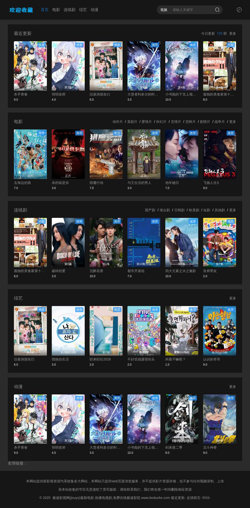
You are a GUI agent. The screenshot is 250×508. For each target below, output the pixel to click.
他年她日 (172, 183)
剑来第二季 (173, 447)
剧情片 (205, 122)
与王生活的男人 (139, 183)
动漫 (94, 10)
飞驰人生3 (211, 183)
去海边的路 (22, 183)
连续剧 (69, 10)
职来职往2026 (100, 359)
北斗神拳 (210, 447)
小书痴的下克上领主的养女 (181, 94)
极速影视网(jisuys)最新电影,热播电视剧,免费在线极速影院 (96, 498)
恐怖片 (191, 122)
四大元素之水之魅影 (180, 271)
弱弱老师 (58, 94)
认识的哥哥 (211, 359)
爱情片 (147, 122)
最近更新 (178, 498)
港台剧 (165, 210)
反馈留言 (193, 498)
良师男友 (210, 271)
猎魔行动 (96, 183)
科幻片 (161, 122)
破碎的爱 (58, 271)
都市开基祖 (136, 271)
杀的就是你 (60, 183)
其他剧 (220, 210)
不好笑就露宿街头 (141, 359)
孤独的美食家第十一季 (219, 94)
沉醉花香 (96, 271)
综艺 (83, 10)
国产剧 (150, 210)
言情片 (176, 122)
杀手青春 (21, 94)
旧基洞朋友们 (100, 94)
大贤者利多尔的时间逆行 (143, 94)
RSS (205, 498)
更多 (232, 33)
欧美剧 (194, 210)
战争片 (220, 122)
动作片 (118, 122)
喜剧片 (132, 122)
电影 (56, 10)
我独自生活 (60, 359)
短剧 (206, 210)
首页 (45, 10)
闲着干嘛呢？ (175, 359)
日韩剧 (179, 210)
